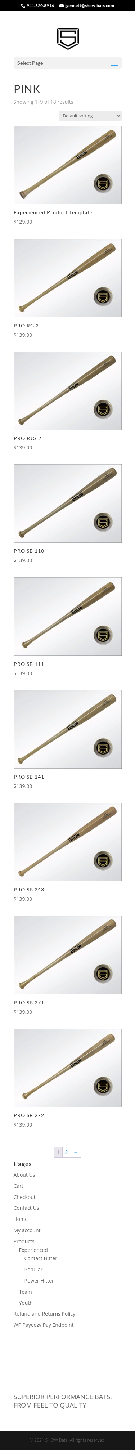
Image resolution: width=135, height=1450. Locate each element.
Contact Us (26, 1207)
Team (25, 1291)
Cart (18, 1185)
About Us (24, 1174)
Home (21, 1219)
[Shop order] (90, 116)
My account (27, 1230)
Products (24, 1241)
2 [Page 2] (66, 1152)
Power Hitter (39, 1280)
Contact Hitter (40, 1258)
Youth (26, 1302)
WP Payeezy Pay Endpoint (44, 1324)
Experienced (33, 1250)
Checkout (25, 1197)
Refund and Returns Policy (44, 1313)
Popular (33, 1269)
